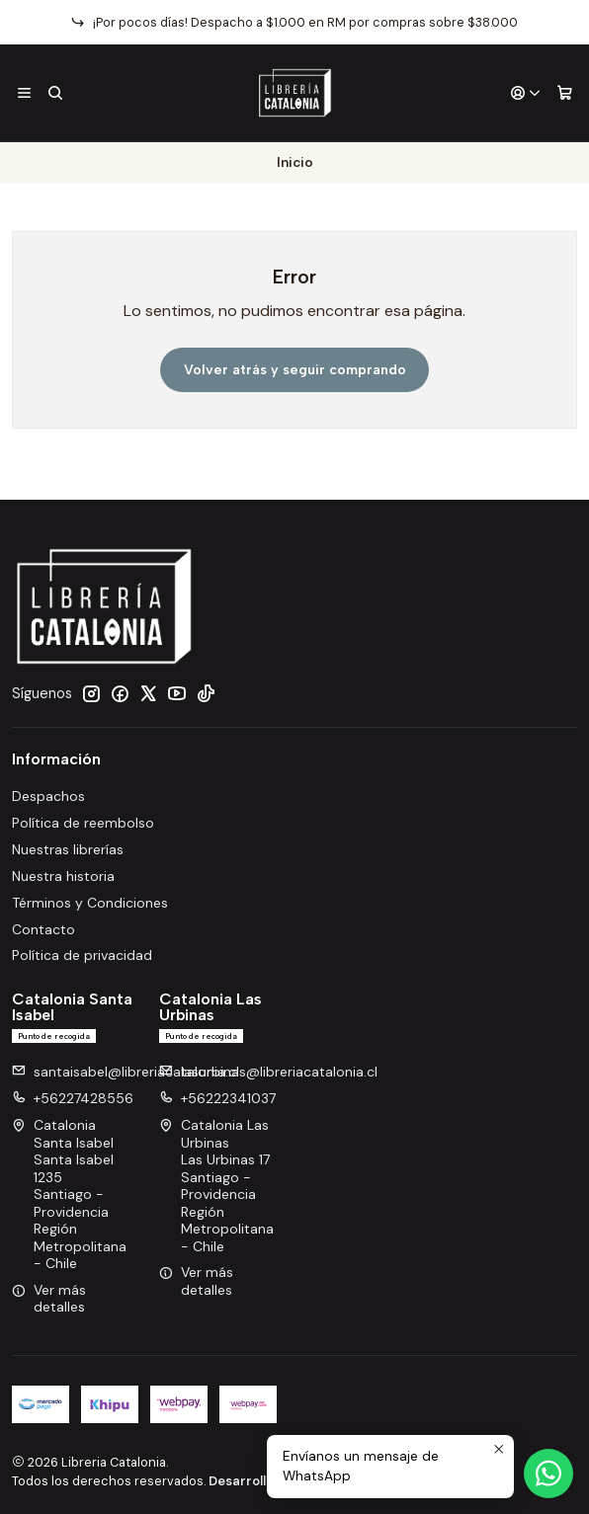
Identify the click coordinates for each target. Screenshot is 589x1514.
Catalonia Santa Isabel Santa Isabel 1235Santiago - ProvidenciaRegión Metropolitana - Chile (69, 1194)
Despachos (48, 796)
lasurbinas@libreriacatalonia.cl (268, 1071)
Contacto (43, 929)
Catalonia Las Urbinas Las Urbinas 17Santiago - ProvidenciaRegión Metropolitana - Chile (216, 1185)
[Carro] (564, 93)
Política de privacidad (82, 955)
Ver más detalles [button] (49, 1298)
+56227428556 (72, 1098)
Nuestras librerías (68, 849)
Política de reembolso (83, 823)
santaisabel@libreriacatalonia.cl (125, 1071)
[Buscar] (54, 93)
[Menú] (24, 93)
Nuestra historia (63, 876)
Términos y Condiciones (90, 903)
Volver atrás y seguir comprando (295, 369)
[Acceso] (526, 93)
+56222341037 (217, 1098)
